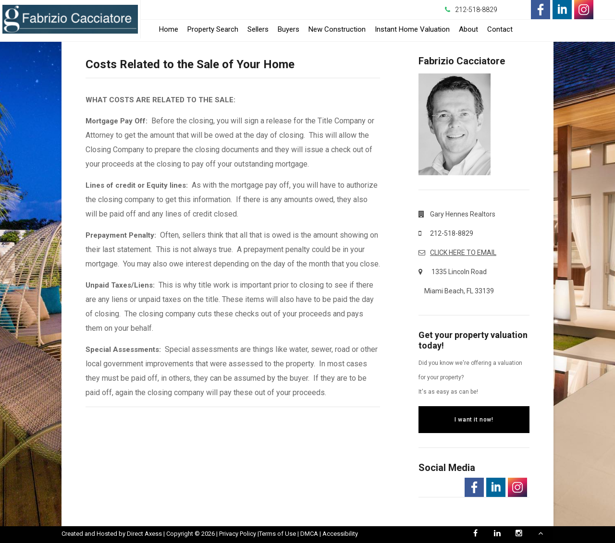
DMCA (309, 533)
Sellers (258, 29)
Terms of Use (277, 533)
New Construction (337, 29)
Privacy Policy (237, 533)
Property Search (212, 29)
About (468, 29)
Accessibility (340, 533)
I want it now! (474, 419)
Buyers (288, 29)
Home (168, 29)
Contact (500, 29)
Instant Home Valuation (412, 29)
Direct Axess (144, 533)
